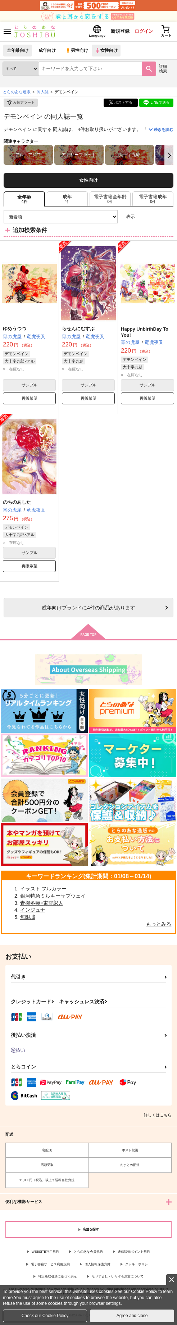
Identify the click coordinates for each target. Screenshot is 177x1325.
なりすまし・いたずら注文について (118, 1278)
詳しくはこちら (158, 1116)
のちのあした (17, 503)
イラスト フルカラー (43, 890)
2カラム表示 (155, 218)
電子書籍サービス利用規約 (50, 1265)
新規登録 (117, 32)
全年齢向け (18, 52)
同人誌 (43, 93)
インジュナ (32, 911)
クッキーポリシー (138, 1265)
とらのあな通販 (17, 93)
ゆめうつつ (14, 330)
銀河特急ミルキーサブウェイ (53, 897)
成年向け (47, 52)
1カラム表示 (167, 218)
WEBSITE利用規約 (45, 1253)
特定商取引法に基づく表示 (57, 1278)
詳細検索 (163, 69)
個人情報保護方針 (97, 1265)
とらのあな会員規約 (88, 1253)
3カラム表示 (143, 218)
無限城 (27, 918)
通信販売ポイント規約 (134, 1253)
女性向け (108, 52)
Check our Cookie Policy (45, 1315)
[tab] (67, 200)
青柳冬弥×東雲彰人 (41, 904)
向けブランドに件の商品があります (88, 609)
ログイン (141, 32)
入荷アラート (20, 104)
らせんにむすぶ (78, 330)
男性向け (77, 52)
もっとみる (158, 925)
